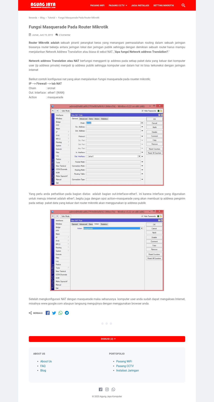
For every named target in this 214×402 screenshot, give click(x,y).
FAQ (43, 366)
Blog (43, 370)
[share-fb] (47, 312)
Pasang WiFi (124, 361)
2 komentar (64, 35)
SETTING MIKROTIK (163, 5)
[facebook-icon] (100, 389)
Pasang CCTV (125, 366)
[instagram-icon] (107, 389)
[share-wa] (60, 312)
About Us (46, 361)
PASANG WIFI (97, 5)
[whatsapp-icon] (113, 389)
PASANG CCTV (117, 5)
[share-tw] (54, 312)
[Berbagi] (36, 313)
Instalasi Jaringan (127, 370)
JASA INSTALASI (140, 5)
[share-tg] (67, 312)
